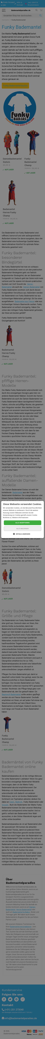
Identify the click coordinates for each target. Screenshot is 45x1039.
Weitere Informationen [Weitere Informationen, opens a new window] (20, 517)
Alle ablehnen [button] (22, 528)
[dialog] (22, 519)
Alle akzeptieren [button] (22, 523)
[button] (22, 534)
